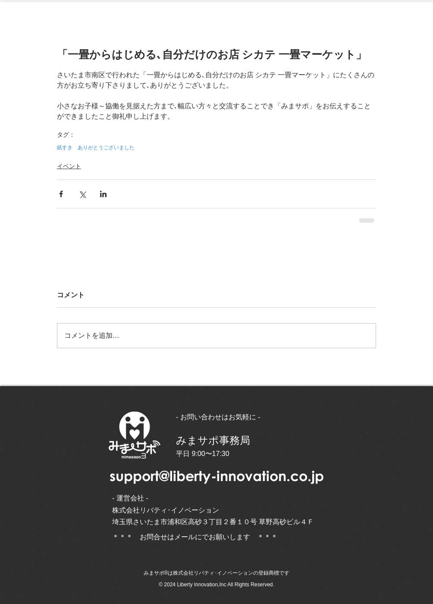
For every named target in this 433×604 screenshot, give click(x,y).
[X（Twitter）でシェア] (82, 194)
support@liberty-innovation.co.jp (217, 475)
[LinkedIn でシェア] (103, 194)
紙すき (64, 148)
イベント (69, 166)
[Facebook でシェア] (61, 194)
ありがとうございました (106, 148)
